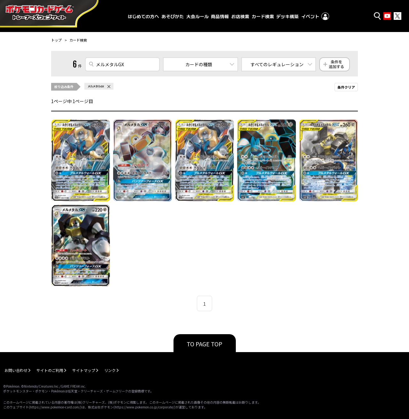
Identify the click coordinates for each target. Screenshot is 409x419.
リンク (110, 370)
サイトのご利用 (49, 370)
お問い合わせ (15, 370)
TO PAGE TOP (204, 344)
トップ (56, 40)
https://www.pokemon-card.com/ (55, 407)
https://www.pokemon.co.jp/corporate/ (144, 407)
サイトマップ (83, 370)
